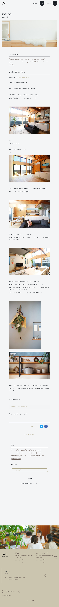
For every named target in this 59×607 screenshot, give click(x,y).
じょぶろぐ (12, 59)
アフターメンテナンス (14, 61)
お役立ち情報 (31, 61)
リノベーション (30, 59)
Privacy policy (28, 600)
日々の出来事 (45, 61)
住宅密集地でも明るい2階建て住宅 (19, 406)
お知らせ (38, 61)
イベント (23, 61)
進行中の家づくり (20, 59)
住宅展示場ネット (5, 595)
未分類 (11, 64)
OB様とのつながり (40, 59)
